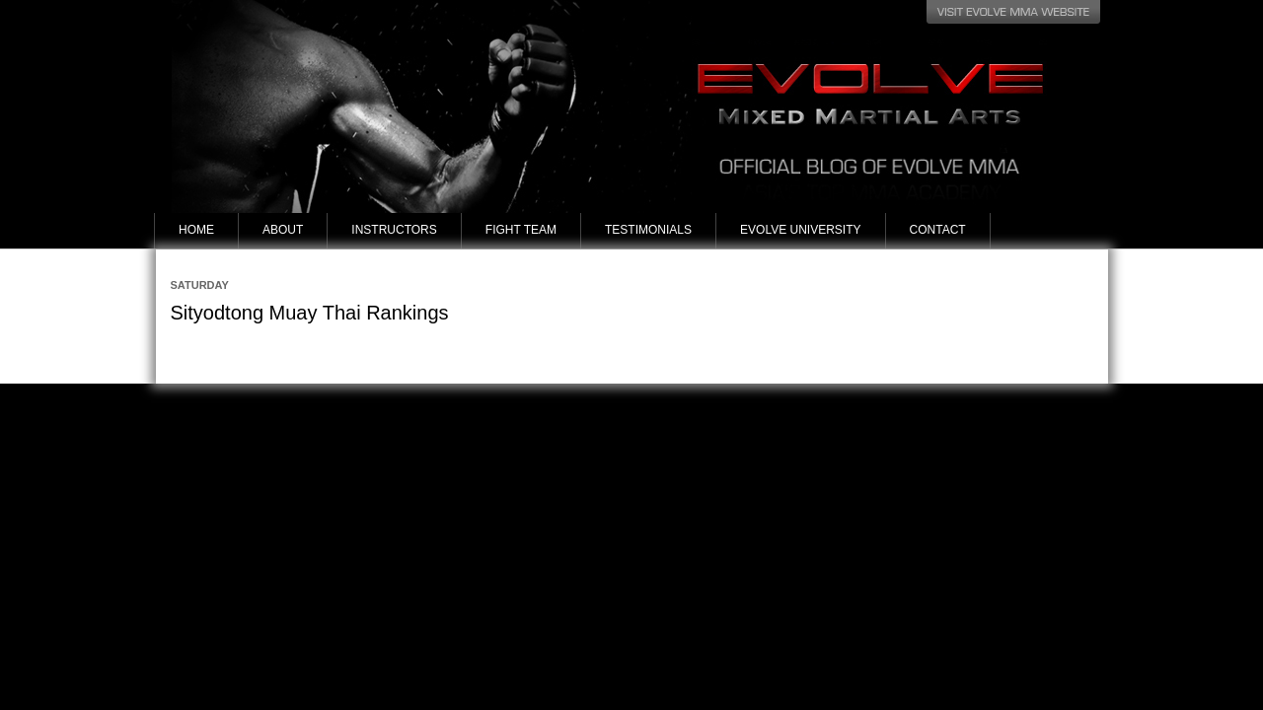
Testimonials (648, 230)
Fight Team (521, 230)
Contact (938, 230)
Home (196, 230)
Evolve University (800, 230)
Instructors (393, 230)
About (282, 230)
